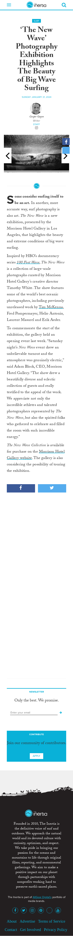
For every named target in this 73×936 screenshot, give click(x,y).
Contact (11, 929)
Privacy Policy (55, 929)
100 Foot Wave (28, 263)
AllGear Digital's (42, 897)
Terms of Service (51, 921)
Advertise (27, 921)
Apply (36, 756)
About (12, 921)
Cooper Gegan (36, 117)
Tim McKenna (51, 307)
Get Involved (30, 929)
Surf (36, 21)
